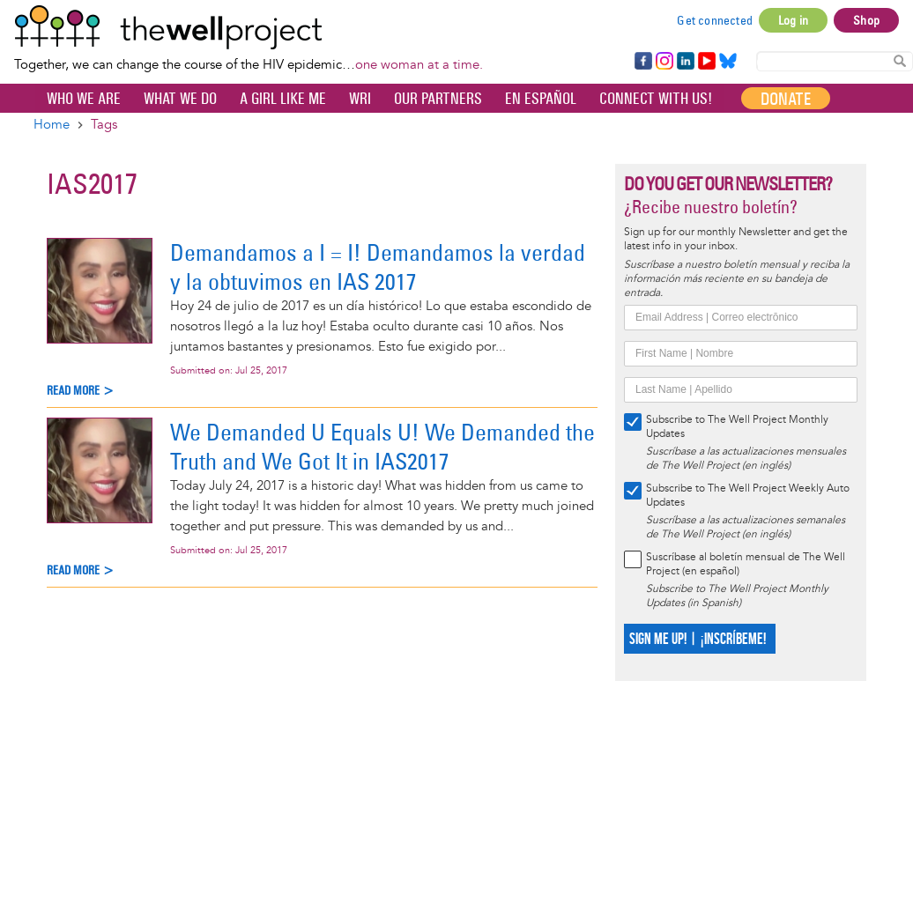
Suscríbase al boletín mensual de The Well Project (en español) (745, 564)
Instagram (664, 62)
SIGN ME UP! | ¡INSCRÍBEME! (697, 639)
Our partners (438, 98)
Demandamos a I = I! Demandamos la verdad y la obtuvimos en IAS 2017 (377, 267)
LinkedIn (685, 62)
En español (540, 98)
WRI (360, 98)
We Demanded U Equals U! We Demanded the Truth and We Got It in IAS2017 (382, 447)
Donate (786, 98)
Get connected (715, 20)
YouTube (705, 62)
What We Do (180, 98)
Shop (866, 20)
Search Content (900, 60)
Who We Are (84, 98)
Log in (793, 20)
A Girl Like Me (283, 98)
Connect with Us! (655, 98)
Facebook (642, 62)
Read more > (81, 390)
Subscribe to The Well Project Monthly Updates (737, 426)
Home (51, 124)
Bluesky (728, 62)
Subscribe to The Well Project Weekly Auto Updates (748, 495)
